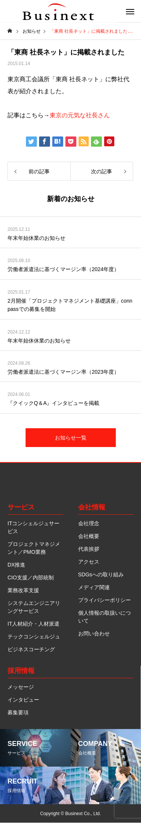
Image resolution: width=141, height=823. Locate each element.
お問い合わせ (94, 634)
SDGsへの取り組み (101, 574)
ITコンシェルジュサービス (33, 527)
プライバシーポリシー (104, 600)
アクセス (88, 562)
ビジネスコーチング (31, 649)
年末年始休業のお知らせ (36, 238)
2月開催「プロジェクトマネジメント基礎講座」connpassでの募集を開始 (70, 305)
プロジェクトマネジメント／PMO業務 (34, 548)
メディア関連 (94, 587)
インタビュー (23, 700)
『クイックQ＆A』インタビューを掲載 (53, 403)
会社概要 (88, 536)
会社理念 (88, 523)
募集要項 (18, 712)
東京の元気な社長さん (80, 115)
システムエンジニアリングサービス (34, 607)
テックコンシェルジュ (34, 637)
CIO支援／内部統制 (31, 577)
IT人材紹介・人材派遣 (33, 624)
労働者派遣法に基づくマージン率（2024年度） (63, 269)
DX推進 (16, 565)
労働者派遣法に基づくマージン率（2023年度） (63, 372)
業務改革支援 (23, 590)
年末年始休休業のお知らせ (39, 341)
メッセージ (21, 687)
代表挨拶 (88, 549)
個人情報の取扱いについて (104, 617)
